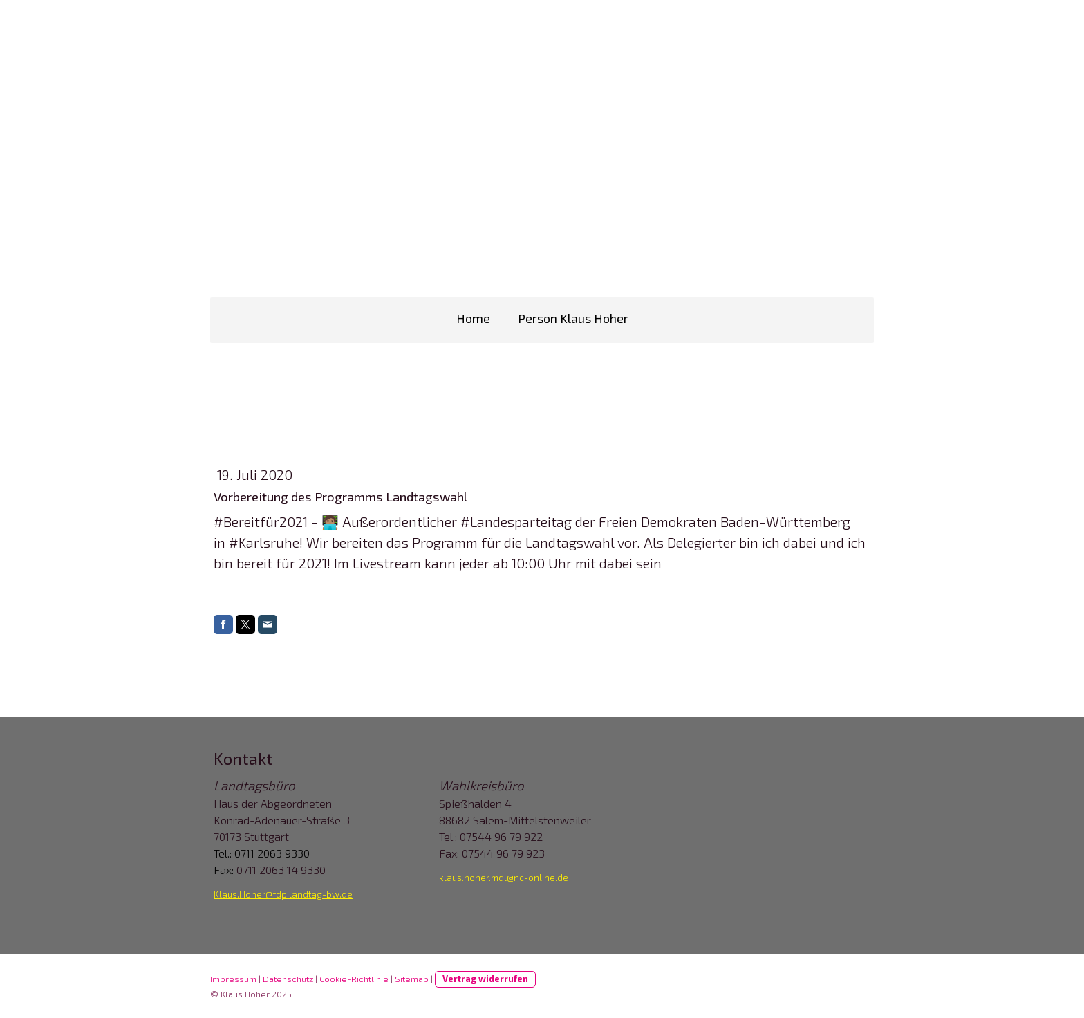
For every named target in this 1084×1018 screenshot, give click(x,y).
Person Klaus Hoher (573, 318)
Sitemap (412, 978)
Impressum (233, 978)
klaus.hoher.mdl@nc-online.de (503, 877)
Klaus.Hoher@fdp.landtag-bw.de (283, 894)
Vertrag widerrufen (485, 978)
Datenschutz (288, 978)
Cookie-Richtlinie (354, 978)
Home (473, 318)
